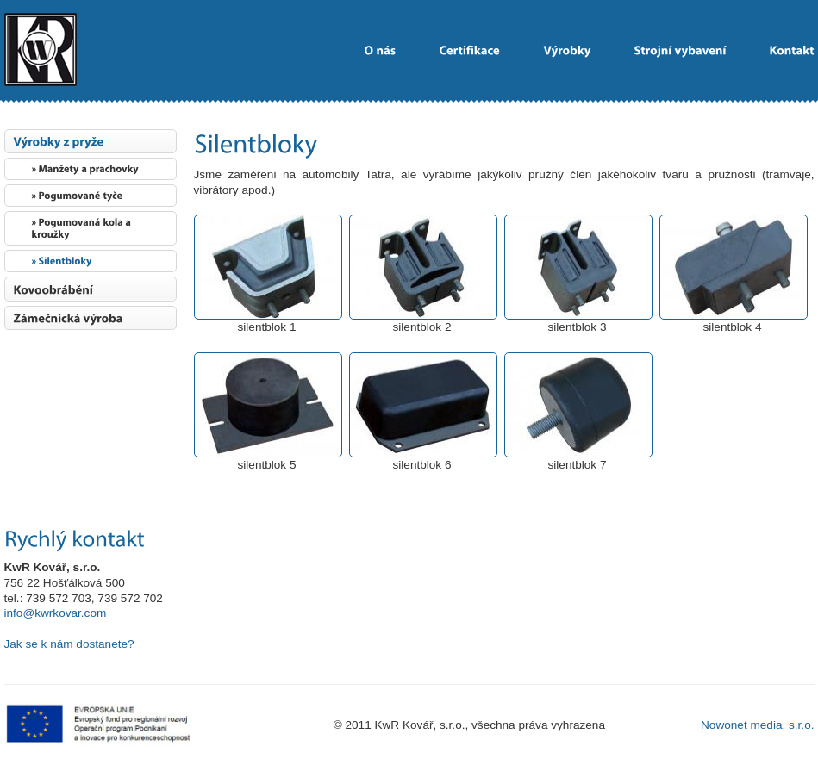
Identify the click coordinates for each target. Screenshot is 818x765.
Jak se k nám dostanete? (69, 644)
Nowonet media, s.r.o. (757, 724)
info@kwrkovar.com (55, 612)
